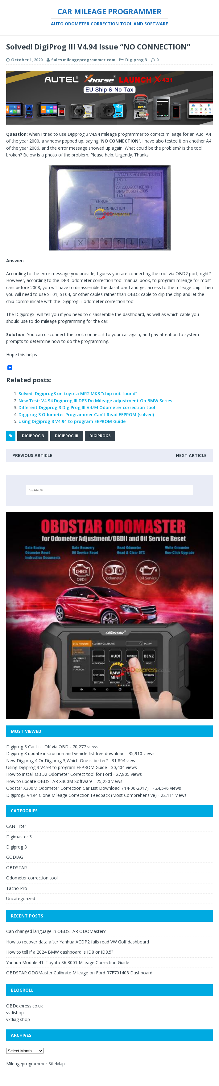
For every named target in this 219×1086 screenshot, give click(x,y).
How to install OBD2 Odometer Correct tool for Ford (59, 774)
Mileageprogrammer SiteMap (35, 1064)
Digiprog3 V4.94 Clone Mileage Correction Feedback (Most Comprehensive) (81, 795)
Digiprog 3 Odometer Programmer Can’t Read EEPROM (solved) (86, 414)
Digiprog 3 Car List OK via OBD (37, 747)
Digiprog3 (99, 435)
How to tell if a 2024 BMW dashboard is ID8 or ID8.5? (59, 952)
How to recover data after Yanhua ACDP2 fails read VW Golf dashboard (77, 942)
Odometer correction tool (32, 878)
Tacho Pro (16, 888)
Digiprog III (66, 435)
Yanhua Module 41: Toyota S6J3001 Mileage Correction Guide (67, 962)
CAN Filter (16, 826)
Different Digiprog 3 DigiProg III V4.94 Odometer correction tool (87, 407)
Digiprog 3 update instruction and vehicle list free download (65, 753)
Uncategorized (20, 898)
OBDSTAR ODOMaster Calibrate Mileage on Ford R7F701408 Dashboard (79, 973)
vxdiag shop (18, 1019)
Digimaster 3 (19, 837)
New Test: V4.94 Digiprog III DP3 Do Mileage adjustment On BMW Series (95, 401)
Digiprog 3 (136, 59)
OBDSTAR (16, 867)
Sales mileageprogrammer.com (83, 59)
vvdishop (15, 1012)
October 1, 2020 (27, 59)
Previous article (32, 455)
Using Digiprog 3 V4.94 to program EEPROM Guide (72, 421)
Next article (191, 455)
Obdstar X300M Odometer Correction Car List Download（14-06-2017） (78, 788)
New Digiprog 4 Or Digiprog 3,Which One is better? (57, 760)
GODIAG (14, 857)
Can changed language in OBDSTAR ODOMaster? (55, 931)
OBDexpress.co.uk (24, 1006)
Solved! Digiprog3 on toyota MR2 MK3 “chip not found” (78, 393)
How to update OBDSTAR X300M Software (49, 781)
